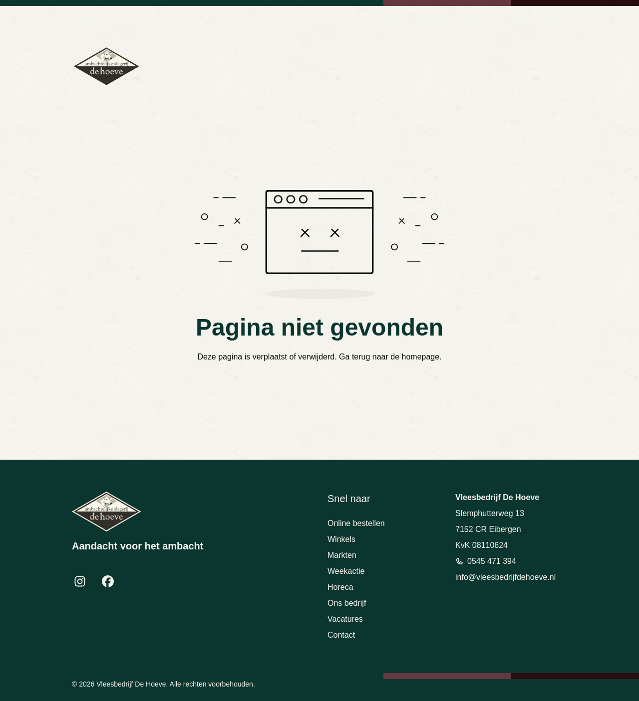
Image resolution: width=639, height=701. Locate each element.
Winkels (341, 539)
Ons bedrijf (346, 603)
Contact (341, 635)
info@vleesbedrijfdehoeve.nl (459, 19)
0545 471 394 (389, 19)
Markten (341, 555)
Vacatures (345, 619)
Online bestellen (356, 523)
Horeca (340, 587)
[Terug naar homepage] (106, 66)
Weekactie (345, 571)
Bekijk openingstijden (539, 19)
